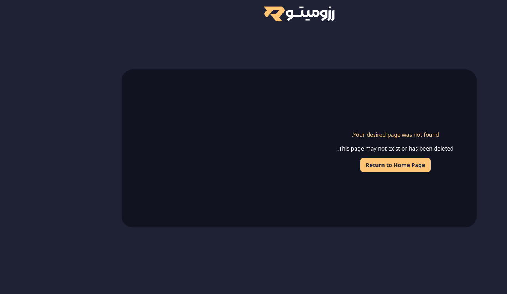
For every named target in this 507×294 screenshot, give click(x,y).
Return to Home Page (350, 165)
